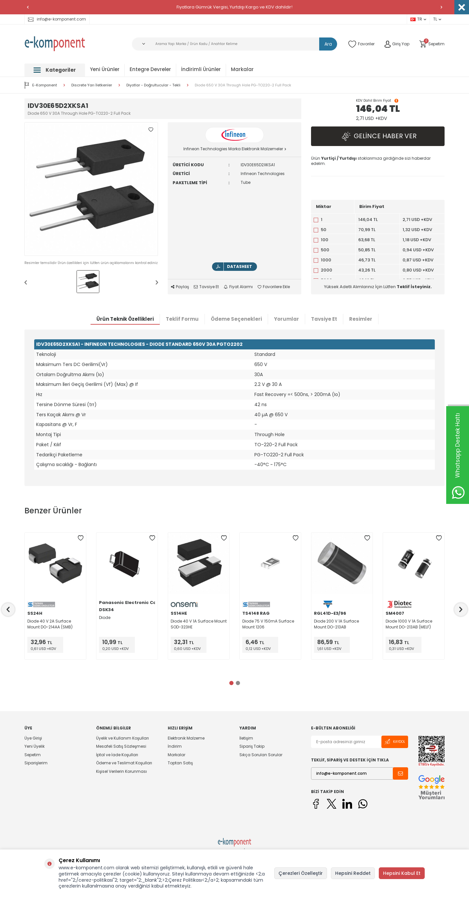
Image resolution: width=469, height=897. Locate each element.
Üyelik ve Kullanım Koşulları (122, 738)
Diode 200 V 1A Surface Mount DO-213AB (336, 624)
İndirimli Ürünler (201, 69)
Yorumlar (286, 319)
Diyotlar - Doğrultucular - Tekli (153, 85)
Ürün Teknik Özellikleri (125, 319)
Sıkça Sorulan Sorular (260, 754)
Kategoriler (55, 69)
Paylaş (180, 286)
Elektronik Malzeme (186, 738)
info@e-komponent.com (57, 19)
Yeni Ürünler (105, 69)
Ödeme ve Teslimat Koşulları (124, 763)
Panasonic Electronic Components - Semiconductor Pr (127, 602)
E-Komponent (40, 85)
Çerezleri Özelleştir (300, 873)
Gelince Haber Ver (378, 136)
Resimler (360, 319)
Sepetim (32, 754)
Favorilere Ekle (274, 286)
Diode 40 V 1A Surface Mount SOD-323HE (199, 624)
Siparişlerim (36, 763)
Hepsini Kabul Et (401, 873)
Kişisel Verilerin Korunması (121, 771)
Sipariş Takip (251, 746)
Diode (104, 617)
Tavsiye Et (206, 286)
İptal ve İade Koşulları (117, 754)
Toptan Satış (180, 763)
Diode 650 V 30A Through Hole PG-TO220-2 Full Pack (243, 85)
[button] (27, 7)
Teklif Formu (182, 319)
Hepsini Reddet (353, 873)
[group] (91, 189)
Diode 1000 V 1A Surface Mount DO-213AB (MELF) (409, 624)
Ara (328, 44)
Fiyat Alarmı (238, 286)
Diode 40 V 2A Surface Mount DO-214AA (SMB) (50, 624)
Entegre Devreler (150, 69)
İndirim (175, 746)
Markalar (242, 69)
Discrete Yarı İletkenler (91, 85)
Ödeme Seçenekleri (236, 319)
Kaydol (394, 741)
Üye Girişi (33, 738)
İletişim (246, 738)
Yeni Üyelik (34, 746)
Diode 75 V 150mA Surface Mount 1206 (268, 624)
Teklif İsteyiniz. (414, 287)
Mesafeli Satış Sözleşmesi (121, 746)
